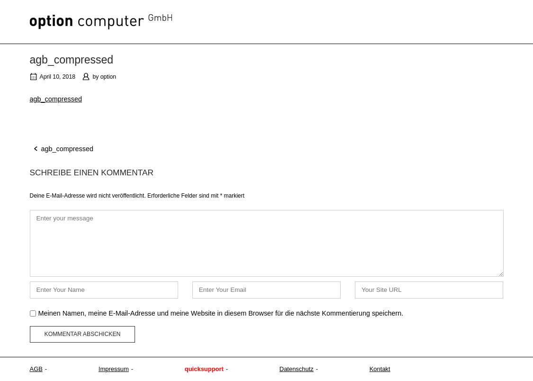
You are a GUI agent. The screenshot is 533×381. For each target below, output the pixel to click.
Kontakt (380, 368)
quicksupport (204, 368)
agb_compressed (56, 99)
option (108, 76)
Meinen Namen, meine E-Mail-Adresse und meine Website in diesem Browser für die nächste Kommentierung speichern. (221, 313)
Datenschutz (297, 368)
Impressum (114, 368)
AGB (36, 368)
